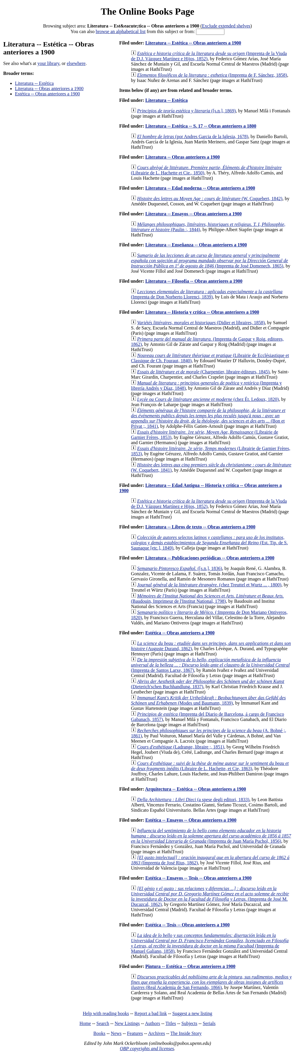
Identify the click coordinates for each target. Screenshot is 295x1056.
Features (135, 1033)
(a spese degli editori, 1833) (193, 799)
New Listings (127, 1023)
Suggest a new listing (192, 1013)
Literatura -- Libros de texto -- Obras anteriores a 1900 (200, 526)
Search (102, 1023)
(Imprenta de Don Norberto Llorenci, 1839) (206, 294)
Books (99, 1033)
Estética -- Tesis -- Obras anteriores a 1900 (187, 924)
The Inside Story (186, 1033)
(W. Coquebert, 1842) (209, 198)
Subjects (189, 1023)
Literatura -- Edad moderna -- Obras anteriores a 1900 (200, 188)
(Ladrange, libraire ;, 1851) (180, 746)
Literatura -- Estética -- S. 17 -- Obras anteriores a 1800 (200, 125)
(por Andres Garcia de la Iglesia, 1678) (192, 136)
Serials (209, 1023)
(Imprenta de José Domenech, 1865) (209, 260)
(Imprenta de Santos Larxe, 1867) (210, 665)
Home (85, 1023)
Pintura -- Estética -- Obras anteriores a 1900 (190, 966)
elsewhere (76, 63)
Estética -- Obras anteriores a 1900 (47, 93)
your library (48, 63)
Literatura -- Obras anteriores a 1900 (49, 88)
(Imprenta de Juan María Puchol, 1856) (211, 836)
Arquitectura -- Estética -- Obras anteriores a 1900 (195, 789)
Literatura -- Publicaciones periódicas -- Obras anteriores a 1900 (209, 557)
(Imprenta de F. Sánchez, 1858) (212, 75)
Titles (171, 1023)
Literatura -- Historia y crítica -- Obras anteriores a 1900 (202, 312)
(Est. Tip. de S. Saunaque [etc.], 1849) (209, 542)
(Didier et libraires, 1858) (201, 322)
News (116, 1033)
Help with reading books (106, 1013)
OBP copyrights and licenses (147, 1048)
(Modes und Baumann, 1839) (208, 700)
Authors (152, 1023)
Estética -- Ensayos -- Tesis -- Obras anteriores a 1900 (198, 877)
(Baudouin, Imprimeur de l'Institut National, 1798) (207, 598)
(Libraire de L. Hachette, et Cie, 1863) (210, 766)
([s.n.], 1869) (186, 110)
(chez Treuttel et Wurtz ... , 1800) (209, 584)
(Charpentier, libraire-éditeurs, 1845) (203, 371)
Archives (156, 1033)
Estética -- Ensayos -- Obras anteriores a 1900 (190, 820)
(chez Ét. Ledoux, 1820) (208, 399)
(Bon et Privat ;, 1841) (208, 418)
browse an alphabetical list (121, 31)
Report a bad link (150, 1013)
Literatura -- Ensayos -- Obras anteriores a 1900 (193, 213)
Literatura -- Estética (34, 83)
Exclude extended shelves (226, 25)
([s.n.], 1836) (179, 568)
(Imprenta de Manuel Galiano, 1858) (210, 943)
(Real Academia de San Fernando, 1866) (211, 982)
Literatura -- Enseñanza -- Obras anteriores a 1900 (196, 244)
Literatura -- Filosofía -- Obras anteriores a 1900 (194, 281)
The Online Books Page (147, 11)
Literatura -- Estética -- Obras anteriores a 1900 (193, 42)
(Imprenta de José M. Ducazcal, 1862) (210, 896)
